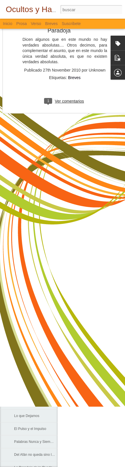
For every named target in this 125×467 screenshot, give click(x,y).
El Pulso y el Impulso (30, 429)
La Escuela (22, 325)
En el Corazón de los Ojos (34, 377)
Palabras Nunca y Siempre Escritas (41, 442)
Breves (74, 52)
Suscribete (71, 23)
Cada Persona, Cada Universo (37, 364)
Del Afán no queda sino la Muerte (39, 455)
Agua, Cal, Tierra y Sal (31, 403)
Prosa (21, 23)
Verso (36, 23)
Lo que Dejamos (26, 416)
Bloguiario (94, 365)
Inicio (7, 23)
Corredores (22, 338)
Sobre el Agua (25, 390)
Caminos (21, 351)
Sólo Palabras (25, 312)
